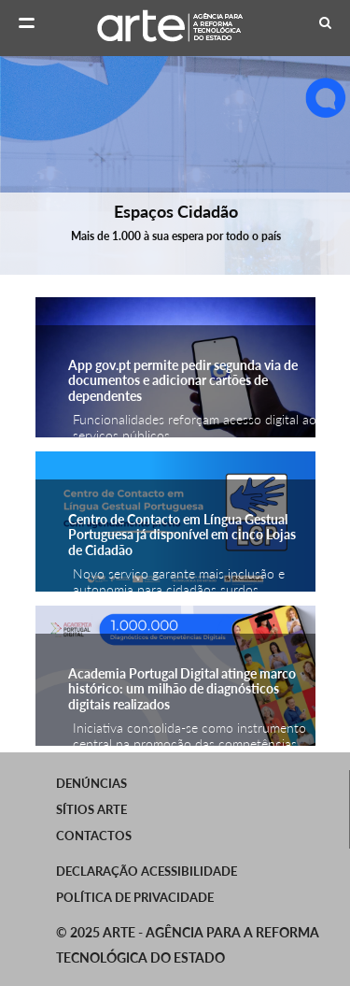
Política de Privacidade (135, 897)
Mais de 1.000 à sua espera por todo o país (175, 236)
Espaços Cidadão (175, 211)
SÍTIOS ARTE (91, 809)
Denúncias (91, 783)
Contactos (94, 835)
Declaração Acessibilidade (146, 871)
